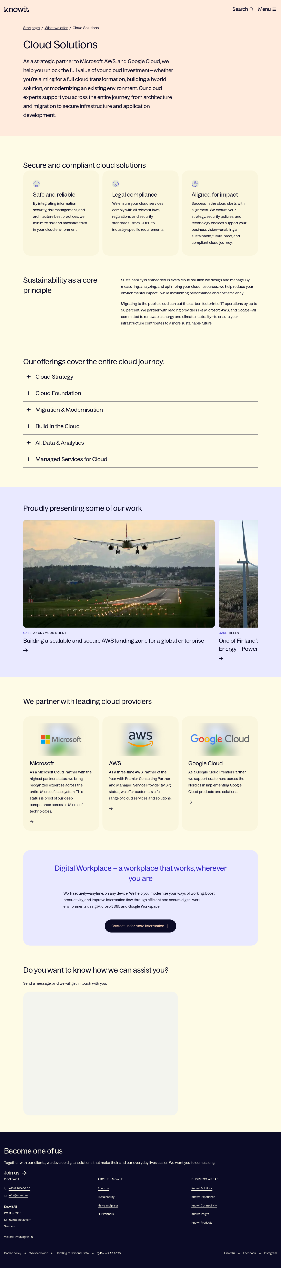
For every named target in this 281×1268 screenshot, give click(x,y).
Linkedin (229, 1253)
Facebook (249, 1253)
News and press (108, 1205)
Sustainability (106, 1197)
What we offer (56, 28)
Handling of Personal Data (72, 1253)
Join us (11, 1173)
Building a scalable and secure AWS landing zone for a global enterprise (113, 640)
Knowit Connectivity (204, 1205)
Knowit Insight (200, 1214)
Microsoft (42, 763)
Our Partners (106, 1214)
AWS (115, 763)
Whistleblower (38, 1253)
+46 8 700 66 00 (19, 1188)
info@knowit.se (18, 1195)
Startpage (31, 28)
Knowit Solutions (201, 1188)
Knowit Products (201, 1222)
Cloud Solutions (86, 28)
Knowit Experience (203, 1197)
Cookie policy (12, 1253)
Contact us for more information (140, 926)
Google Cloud (205, 763)
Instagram (270, 1253)
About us (103, 1188)
